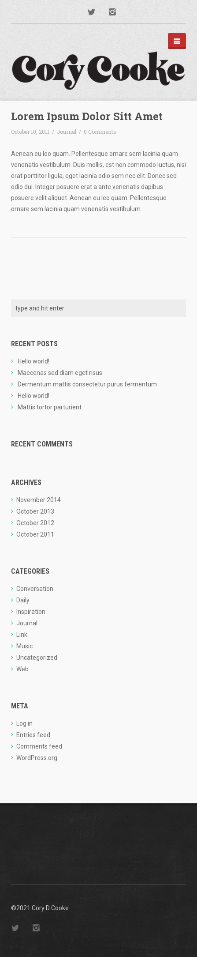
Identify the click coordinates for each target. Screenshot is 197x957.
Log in (24, 723)
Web (22, 669)
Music (24, 646)
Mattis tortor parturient (50, 407)
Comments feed (39, 746)
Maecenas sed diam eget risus (60, 372)
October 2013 (35, 511)
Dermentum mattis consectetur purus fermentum (87, 384)
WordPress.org (36, 757)
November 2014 (38, 499)
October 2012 (35, 522)
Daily (23, 600)
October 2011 (35, 534)
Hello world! (33, 361)
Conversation (34, 588)
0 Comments (100, 131)
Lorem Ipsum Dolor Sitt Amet (87, 116)
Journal (66, 131)
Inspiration (30, 611)
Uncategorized (36, 657)
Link (21, 634)
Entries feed (33, 734)
